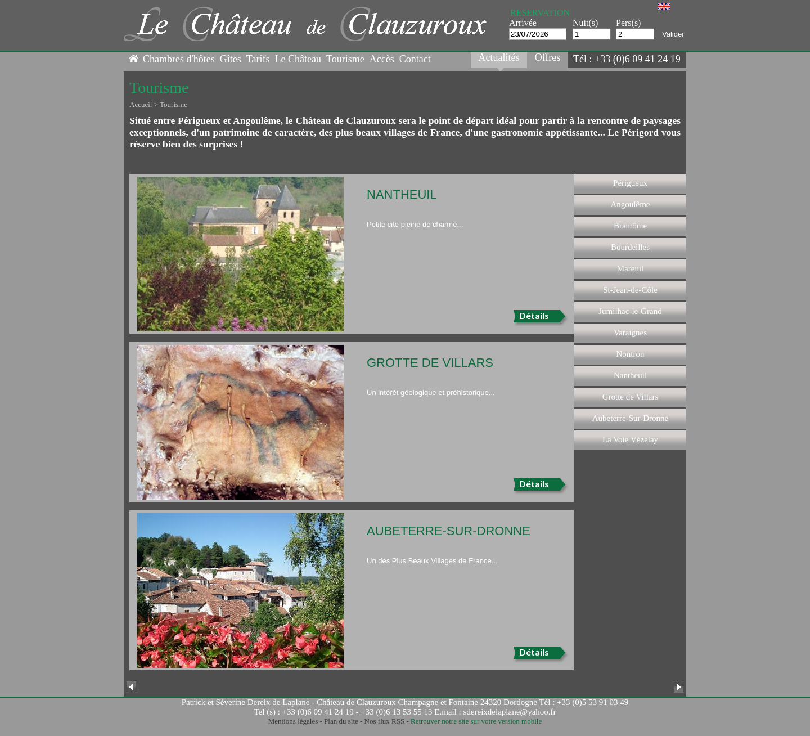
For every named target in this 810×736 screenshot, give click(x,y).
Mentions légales (293, 721)
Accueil (140, 104)
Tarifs (258, 59)
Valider (673, 34)
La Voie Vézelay (630, 439)
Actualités (499, 57)
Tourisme (345, 59)
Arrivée (523, 23)
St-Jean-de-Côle (630, 289)
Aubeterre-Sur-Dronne (630, 418)
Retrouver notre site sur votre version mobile (476, 721)
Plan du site (341, 721)
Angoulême (630, 204)
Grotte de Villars (630, 396)
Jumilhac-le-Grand (630, 311)
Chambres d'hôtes (179, 59)
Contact (415, 59)
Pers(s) (628, 23)
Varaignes (630, 332)
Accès (382, 59)
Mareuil (630, 268)
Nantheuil (630, 375)
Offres (548, 57)
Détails (534, 315)
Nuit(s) (585, 23)
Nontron (630, 353)
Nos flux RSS (384, 721)
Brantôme (630, 225)
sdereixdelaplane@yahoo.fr (510, 711)
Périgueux (630, 182)
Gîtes (230, 59)
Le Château (297, 59)
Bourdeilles (630, 247)
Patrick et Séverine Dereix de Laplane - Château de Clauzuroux (289, 702)
